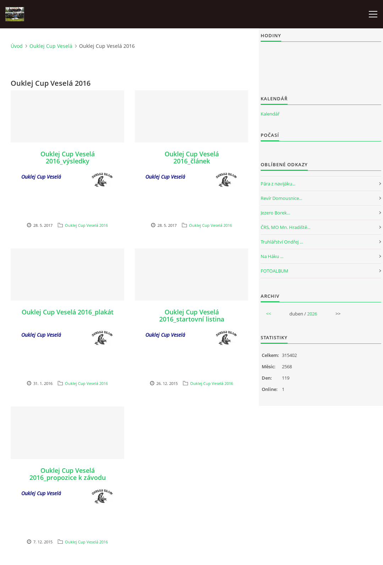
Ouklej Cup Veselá (50, 46)
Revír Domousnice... (281, 198)
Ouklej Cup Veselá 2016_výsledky (67, 157)
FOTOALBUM (274, 271)
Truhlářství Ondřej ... (282, 242)
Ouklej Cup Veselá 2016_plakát (67, 311)
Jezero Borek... (275, 212)
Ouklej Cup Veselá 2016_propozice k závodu (67, 474)
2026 (312, 314)
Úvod (17, 46)
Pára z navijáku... (278, 183)
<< (268, 314)
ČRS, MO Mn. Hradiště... (285, 227)
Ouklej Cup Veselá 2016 (86, 225)
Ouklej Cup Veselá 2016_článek (192, 157)
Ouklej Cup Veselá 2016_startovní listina (191, 315)
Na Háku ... (272, 256)
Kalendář (270, 114)
